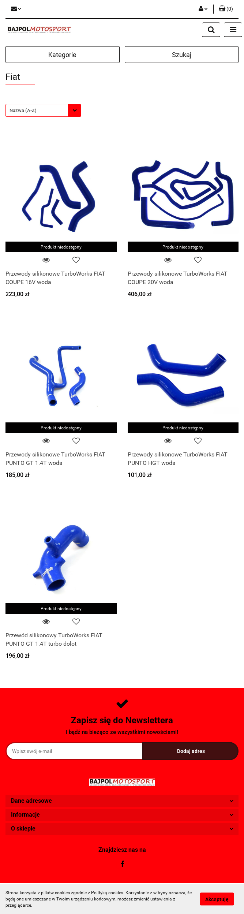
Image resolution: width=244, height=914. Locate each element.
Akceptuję (217, 899)
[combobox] (43, 110)
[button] (226, 9)
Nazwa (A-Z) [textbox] (23, 110)
